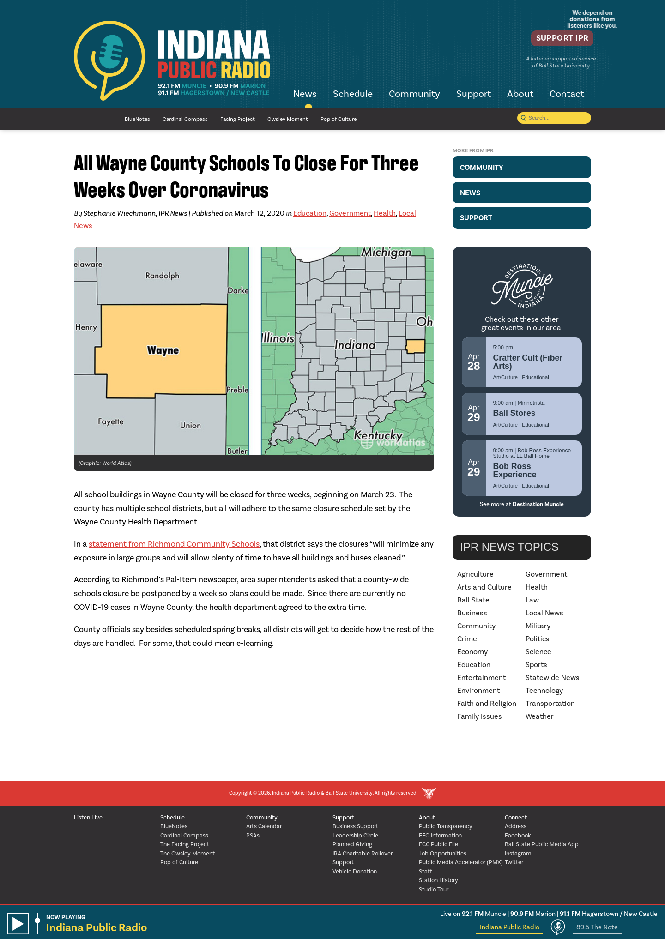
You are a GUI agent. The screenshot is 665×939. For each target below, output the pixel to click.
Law (532, 600)
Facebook (518, 836)
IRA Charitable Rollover (362, 854)
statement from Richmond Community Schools (174, 544)
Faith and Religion (486, 703)
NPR (92, 119)
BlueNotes (137, 119)
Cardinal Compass (185, 119)
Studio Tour (433, 890)
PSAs (253, 836)
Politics (538, 639)
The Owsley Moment (187, 854)
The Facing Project (184, 845)
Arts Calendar (264, 827)
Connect (516, 818)
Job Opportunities (442, 854)
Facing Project (237, 119)
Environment (478, 690)
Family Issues (479, 716)
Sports (536, 664)
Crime (467, 639)
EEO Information (440, 836)
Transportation (550, 703)
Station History (438, 881)
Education (309, 213)
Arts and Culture (484, 587)
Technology (544, 690)
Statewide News (553, 677)
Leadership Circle (355, 836)
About (520, 94)
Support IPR (557, 39)
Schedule (353, 94)
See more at (522, 504)
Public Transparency (445, 827)
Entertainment (481, 677)
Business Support (355, 827)
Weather (540, 716)
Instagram (518, 854)
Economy (472, 651)
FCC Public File (438, 845)
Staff (425, 872)
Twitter (514, 863)
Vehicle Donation (354, 872)
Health (385, 213)
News (305, 94)
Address (515, 827)
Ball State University (349, 793)
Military (538, 626)
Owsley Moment (287, 119)
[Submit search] (523, 118)
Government (350, 213)
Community (414, 94)
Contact (567, 94)
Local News (544, 613)
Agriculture (475, 574)
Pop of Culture (338, 119)
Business (472, 613)
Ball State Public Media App (542, 845)
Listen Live (88, 818)
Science (538, 651)
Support (473, 94)
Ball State (473, 600)
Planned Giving (352, 845)
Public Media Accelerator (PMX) (461, 863)
